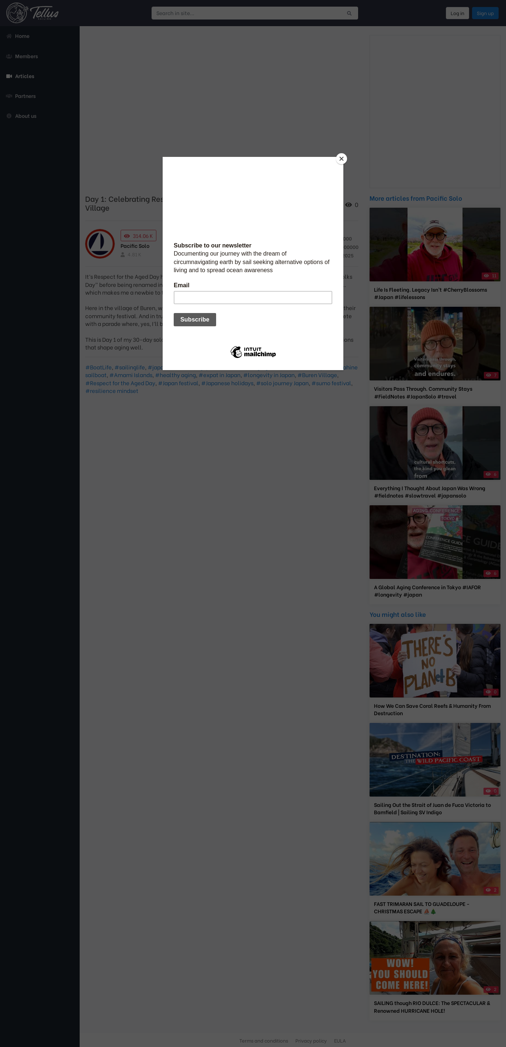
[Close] (341, 158)
